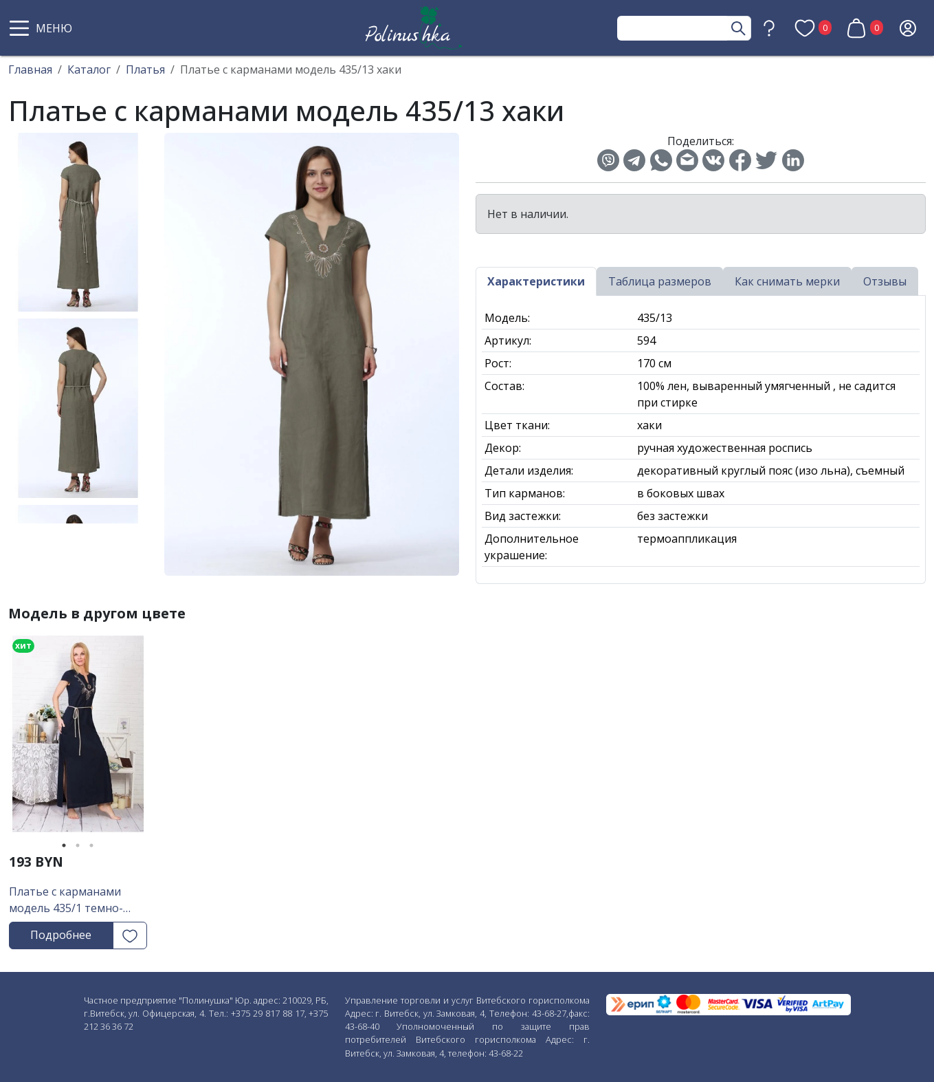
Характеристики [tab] (536, 281)
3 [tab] (91, 845)
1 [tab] (64, 845)
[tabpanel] (78, 739)
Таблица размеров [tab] (659, 281)
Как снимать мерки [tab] (787, 281)
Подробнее (60, 934)
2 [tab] (78, 845)
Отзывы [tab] (885, 281)
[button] (42, 28)
